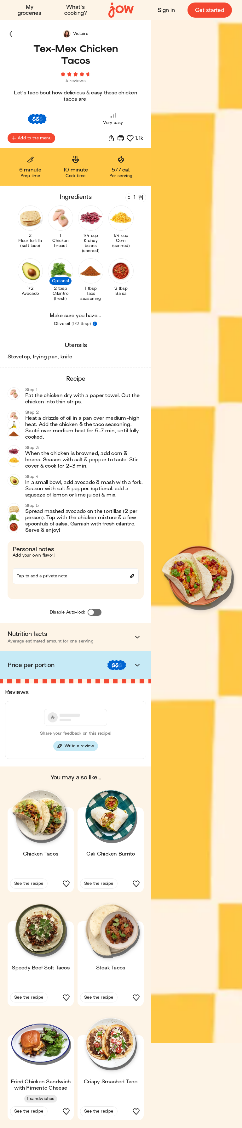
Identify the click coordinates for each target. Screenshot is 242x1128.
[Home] (121, 10)
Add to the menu (31, 138)
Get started (209, 10)
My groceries (29, 10)
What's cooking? (75, 10)
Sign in (166, 10)
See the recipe (28, 883)
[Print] (120, 138)
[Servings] (135, 198)
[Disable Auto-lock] (94, 612)
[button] (13, 34)
